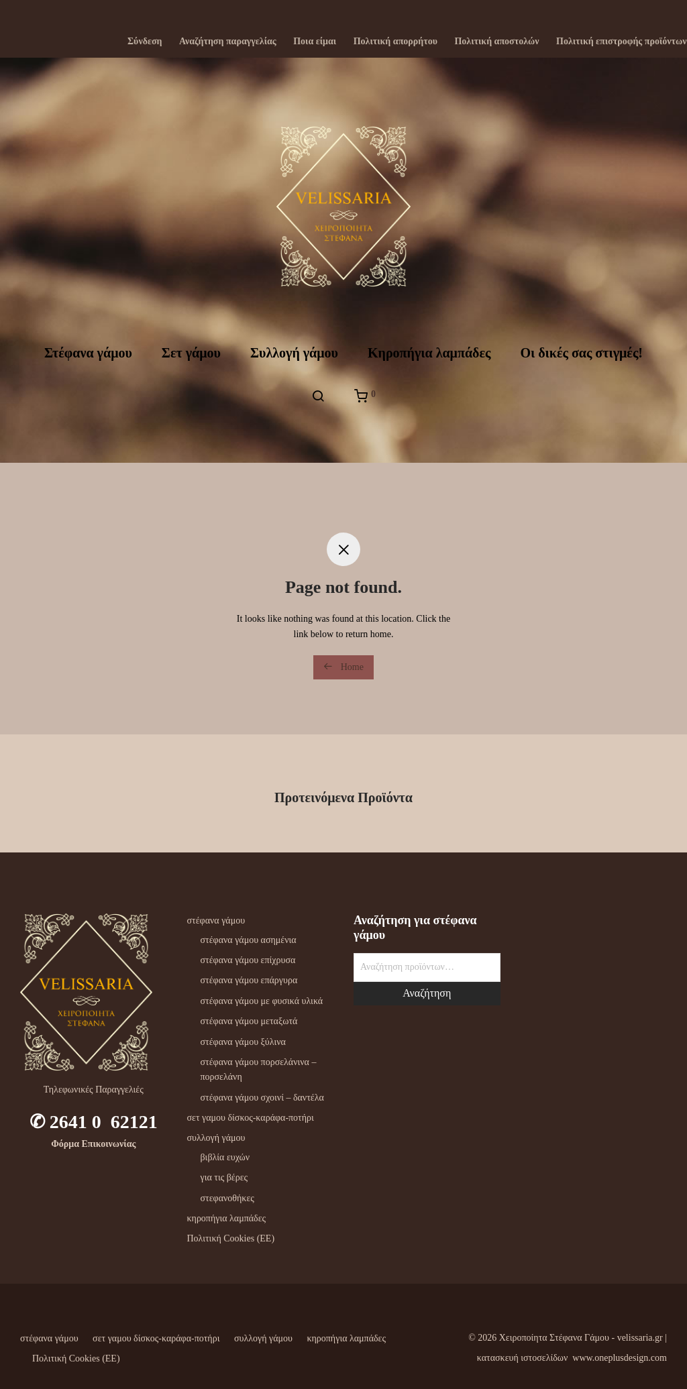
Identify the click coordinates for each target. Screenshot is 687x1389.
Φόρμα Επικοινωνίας (93, 1144)
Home (343, 666)
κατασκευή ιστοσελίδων (522, 1358)
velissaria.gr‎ (640, 1338)
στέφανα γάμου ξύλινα (243, 1042)
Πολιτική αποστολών (496, 41)
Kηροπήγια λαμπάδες (429, 352)
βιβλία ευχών (225, 1157)
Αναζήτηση (427, 993)
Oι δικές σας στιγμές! (581, 352)
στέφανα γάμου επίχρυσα (248, 960)
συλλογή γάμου (216, 1138)
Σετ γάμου (191, 352)
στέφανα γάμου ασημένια (249, 940)
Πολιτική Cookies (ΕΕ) (231, 1238)
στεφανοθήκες (227, 1198)
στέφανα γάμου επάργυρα (249, 980)
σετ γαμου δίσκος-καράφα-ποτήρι (250, 1118)
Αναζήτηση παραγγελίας (227, 41)
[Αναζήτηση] (318, 396)
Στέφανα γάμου (88, 352)
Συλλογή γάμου (294, 352)
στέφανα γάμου (216, 920)
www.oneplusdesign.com (619, 1358)
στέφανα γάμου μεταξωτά (249, 1021)
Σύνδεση (144, 41)
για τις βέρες (224, 1177)
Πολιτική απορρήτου (395, 41)
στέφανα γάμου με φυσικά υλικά (262, 1001)
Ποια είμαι (314, 41)
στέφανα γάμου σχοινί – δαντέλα (262, 1098)
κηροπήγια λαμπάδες (226, 1218)
